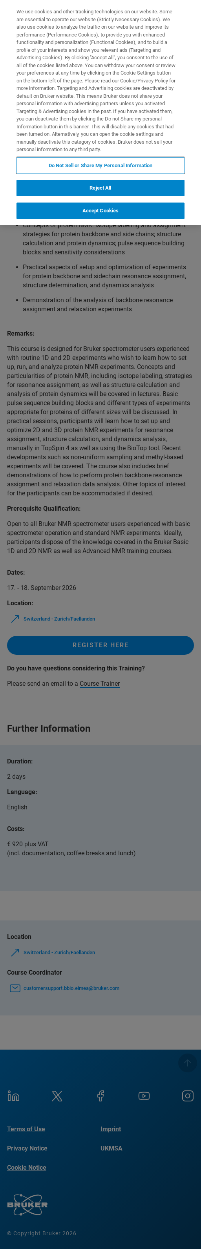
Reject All (100, 188)
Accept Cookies (100, 211)
